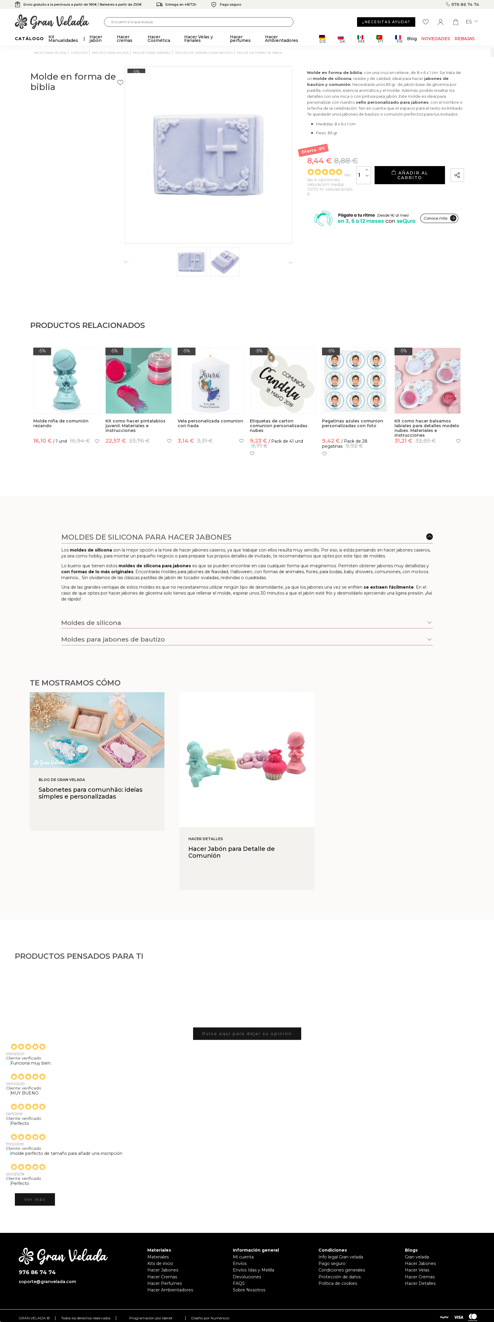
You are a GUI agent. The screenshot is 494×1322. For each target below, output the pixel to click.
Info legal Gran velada (340, 1257)
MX (361, 39)
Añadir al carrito (395, 189)
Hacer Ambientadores (170, 1290)
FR (399, 39)
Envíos (240, 1263)
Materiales (158, 1257)
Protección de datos (339, 1277)
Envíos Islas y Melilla (253, 1270)
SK (341, 39)
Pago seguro (331, 1263)
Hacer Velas (417, 1270)
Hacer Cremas (162, 1277)
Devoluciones (247, 1277)
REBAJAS (464, 38)
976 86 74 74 (462, 4)
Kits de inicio (160, 1263)
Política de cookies (337, 1283)
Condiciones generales (341, 1270)
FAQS (239, 1283)
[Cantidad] (333, 188)
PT (380, 39)
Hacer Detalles (420, 1283)
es (472, 22)
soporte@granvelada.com (47, 1281)
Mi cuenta (243, 1257)
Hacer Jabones (162, 1270)
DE (322, 39)
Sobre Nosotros (249, 1290)
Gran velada (417, 1257)
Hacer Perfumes (164, 1283)
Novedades (435, 38)
